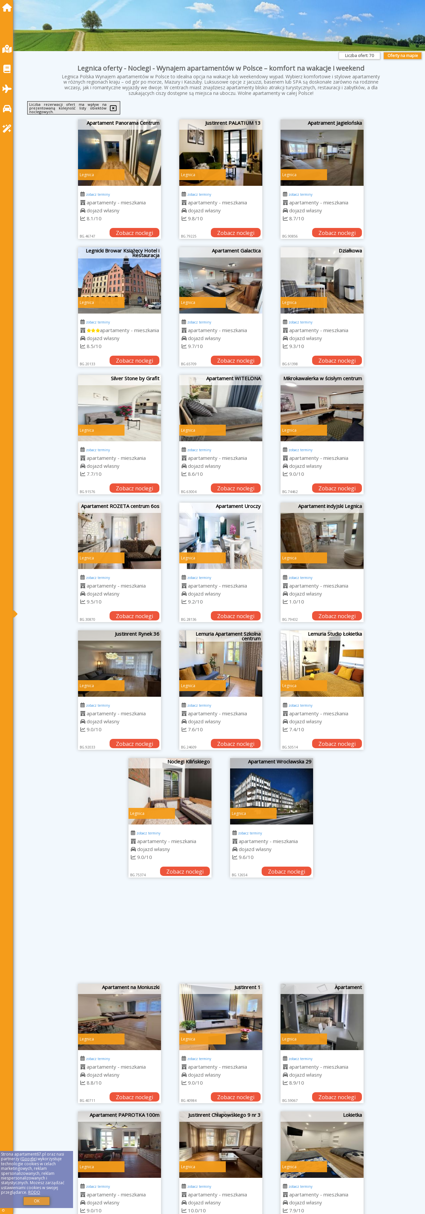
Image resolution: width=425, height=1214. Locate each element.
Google (29, 1159)
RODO (34, 1192)
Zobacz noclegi (134, 233)
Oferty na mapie (402, 55)
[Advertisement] (220, 934)
